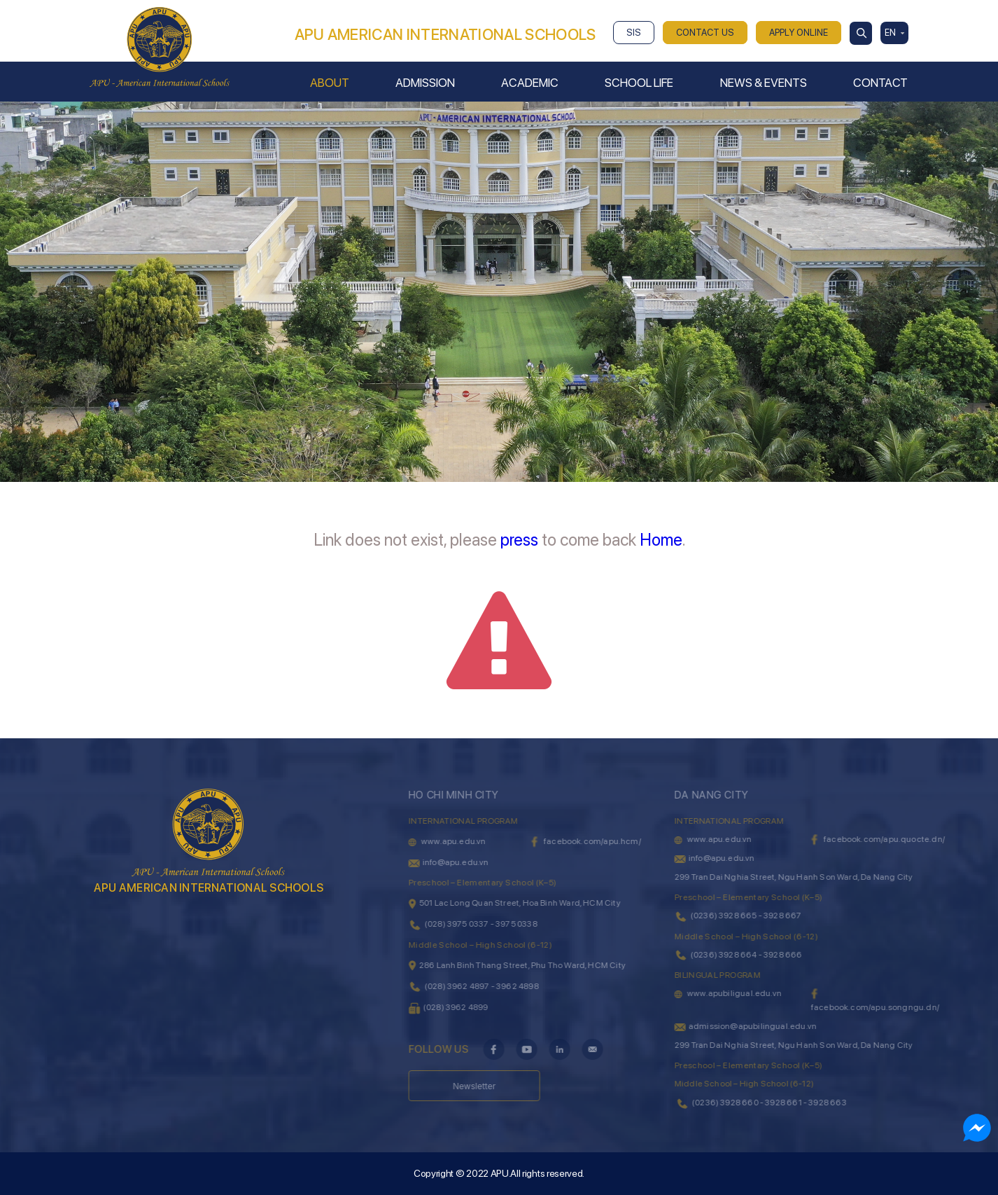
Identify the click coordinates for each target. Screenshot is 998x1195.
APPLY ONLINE (798, 32)
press (519, 540)
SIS (633, 32)
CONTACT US (705, 32)
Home (661, 540)
